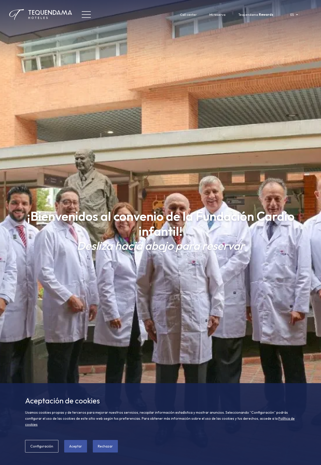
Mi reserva (217, 15)
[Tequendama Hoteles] (31, 14)
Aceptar (75, 446)
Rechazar (105, 446)
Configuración (41, 446)
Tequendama (255, 15)
